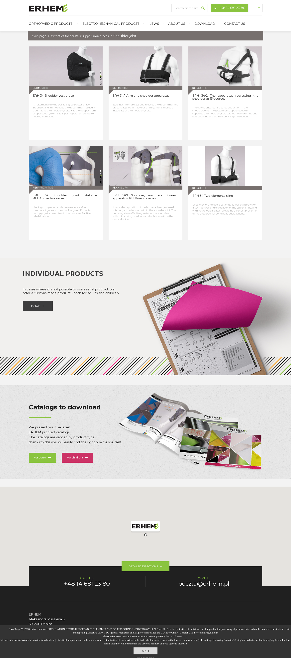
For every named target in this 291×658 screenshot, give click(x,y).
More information (177, 636)
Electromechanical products (111, 23)
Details (38, 306)
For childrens (77, 457)
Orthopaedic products (50, 23)
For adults (42, 457)
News (154, 23)
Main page (39, 36)
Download (204, 23)
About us (176, 23)
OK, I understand (145, 651)
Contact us (234, 23)
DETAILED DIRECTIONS (145, 566)
